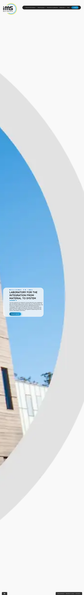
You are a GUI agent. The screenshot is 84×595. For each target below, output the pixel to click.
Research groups (42, 7)
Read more (15, 314)
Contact (74, 7)
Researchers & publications (52, 7)
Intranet (78, 593)
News (68, 7)
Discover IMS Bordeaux (31, 7)
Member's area (70, 593)
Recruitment (61, 593)
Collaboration (62, 7)
